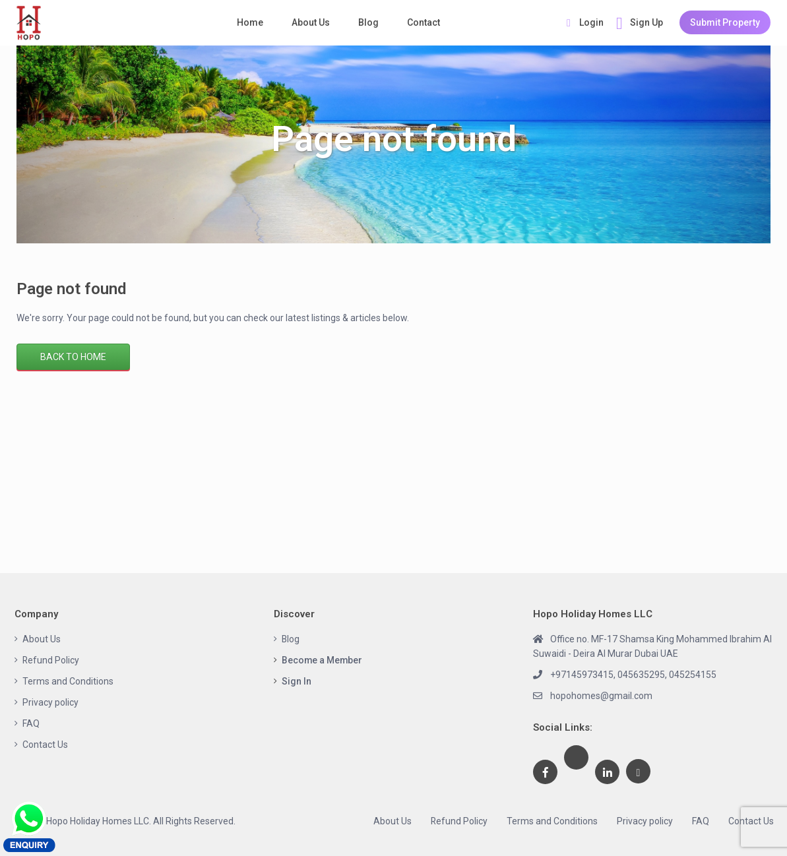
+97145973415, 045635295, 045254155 (633, 674)
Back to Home (73, 357)
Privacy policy (50, 702)
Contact (423, 22)
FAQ (31, 723)
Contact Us (45, 744)
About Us (311, 22)
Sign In (296, 681)
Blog (368, 22)
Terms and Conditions (67, 681)
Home (250, 22)
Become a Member (322, 660)
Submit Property (725, 22)
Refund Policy (51, 660)
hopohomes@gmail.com (601, 695)
